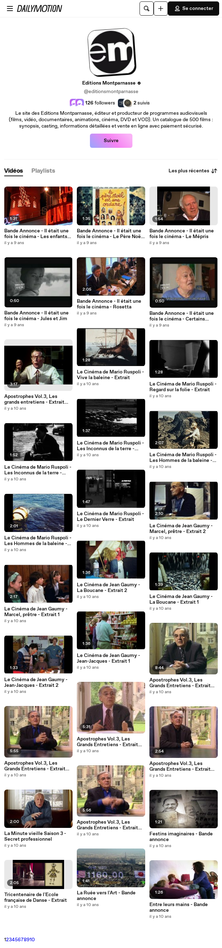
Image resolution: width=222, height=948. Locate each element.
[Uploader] (161, 8)
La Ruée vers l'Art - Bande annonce (106, 895)
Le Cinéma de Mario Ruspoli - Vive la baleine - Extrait (110, 375)
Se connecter (193, 8)
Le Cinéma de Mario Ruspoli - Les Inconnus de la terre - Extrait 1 (110, 446)
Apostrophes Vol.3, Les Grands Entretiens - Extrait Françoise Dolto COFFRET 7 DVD (182, 766)
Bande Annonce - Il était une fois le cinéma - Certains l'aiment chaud (181, 316)
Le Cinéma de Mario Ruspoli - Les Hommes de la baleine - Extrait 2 (183, 457)
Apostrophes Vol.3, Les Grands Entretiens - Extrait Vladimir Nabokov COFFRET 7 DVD (37, 766)
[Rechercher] (147, 8)
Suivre (111, 141)
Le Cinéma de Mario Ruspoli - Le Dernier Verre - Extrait (110, 516)
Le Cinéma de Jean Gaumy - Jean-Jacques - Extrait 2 (36, 682)
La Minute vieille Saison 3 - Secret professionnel (35, 836)
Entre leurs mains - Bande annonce (178, 907)
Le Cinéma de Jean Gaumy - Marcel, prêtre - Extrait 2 (181, 528)
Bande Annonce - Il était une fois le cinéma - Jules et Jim (36, 316)
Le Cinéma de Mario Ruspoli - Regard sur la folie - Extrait (183, 387)
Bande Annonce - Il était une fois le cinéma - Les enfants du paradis (36, 233)
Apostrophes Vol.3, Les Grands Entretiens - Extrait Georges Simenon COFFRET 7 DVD (182, 683)
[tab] (13, 171)
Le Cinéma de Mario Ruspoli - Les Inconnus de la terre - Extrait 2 (38, 470)
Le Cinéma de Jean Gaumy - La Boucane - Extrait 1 (181, 599)
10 (32, 940)
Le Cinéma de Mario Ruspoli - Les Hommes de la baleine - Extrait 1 (38, 540)
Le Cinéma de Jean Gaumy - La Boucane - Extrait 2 (108, 587)
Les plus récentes (193, 170)
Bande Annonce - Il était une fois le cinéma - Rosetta (109, 304)
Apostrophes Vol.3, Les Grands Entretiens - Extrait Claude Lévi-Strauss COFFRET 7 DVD (107, 742)
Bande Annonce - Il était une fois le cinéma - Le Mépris (181, 233)
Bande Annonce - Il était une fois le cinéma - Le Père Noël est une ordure (109, 233)
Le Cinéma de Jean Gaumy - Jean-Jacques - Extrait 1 (108, 658)
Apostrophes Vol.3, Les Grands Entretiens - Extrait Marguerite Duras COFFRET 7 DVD (111, 825)
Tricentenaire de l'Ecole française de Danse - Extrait (35, 897)
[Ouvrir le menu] (10, 8)
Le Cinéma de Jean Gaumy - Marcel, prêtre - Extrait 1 (36, 612)
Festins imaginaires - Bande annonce (181, 836)
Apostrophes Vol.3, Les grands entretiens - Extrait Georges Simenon (34, 399)
